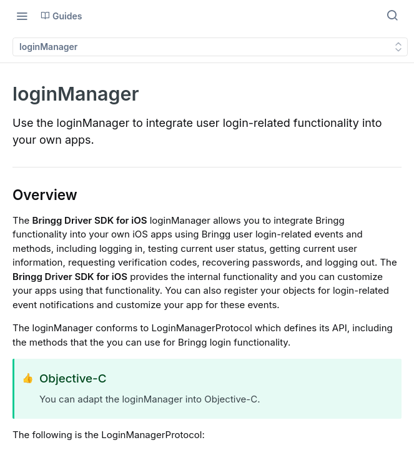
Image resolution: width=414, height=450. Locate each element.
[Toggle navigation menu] (21, 15)
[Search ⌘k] (392, 15)
